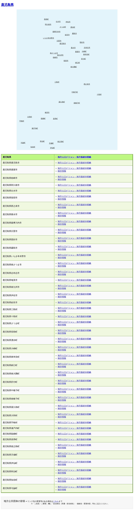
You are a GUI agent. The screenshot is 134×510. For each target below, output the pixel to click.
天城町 (51, 143)
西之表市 (87, 84)
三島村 (57, 82)
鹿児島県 (7, 4)
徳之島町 (60, 141)
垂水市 (73, 48)
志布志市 (87, 48)
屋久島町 (62, 102)
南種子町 (77, 103)
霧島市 (74, 33)
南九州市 (60, 55)
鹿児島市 (63, 43)
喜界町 (55, 119)
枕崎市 (55, 57)
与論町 (23, 143)
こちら (56, 501)
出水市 (58, 22)
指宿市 (66, 61)
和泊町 (42, 141)
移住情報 (62, 171)
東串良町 (86, 54)
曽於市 (82, 42)
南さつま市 (54, 53)
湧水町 (72, 27)
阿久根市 (48, 24)
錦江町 (77, 63)
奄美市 (47, 112)
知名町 (32, 147)
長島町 (46, 19)
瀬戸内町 (35, 128)
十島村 (99, 94)
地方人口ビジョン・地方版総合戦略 (74, 157)
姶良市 (67, 35)
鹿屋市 (77, 52)
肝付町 (83, 59)
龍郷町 (43, 118)
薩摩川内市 (56, 32)
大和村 (29, 117)
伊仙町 (52, 148)
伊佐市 (68, 22)
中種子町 (75, 92)
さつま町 (63, 27)
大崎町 (84, 51)
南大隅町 (74, 67)
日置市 (59, 41)
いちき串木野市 (48, 38)
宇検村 (21, 121)
